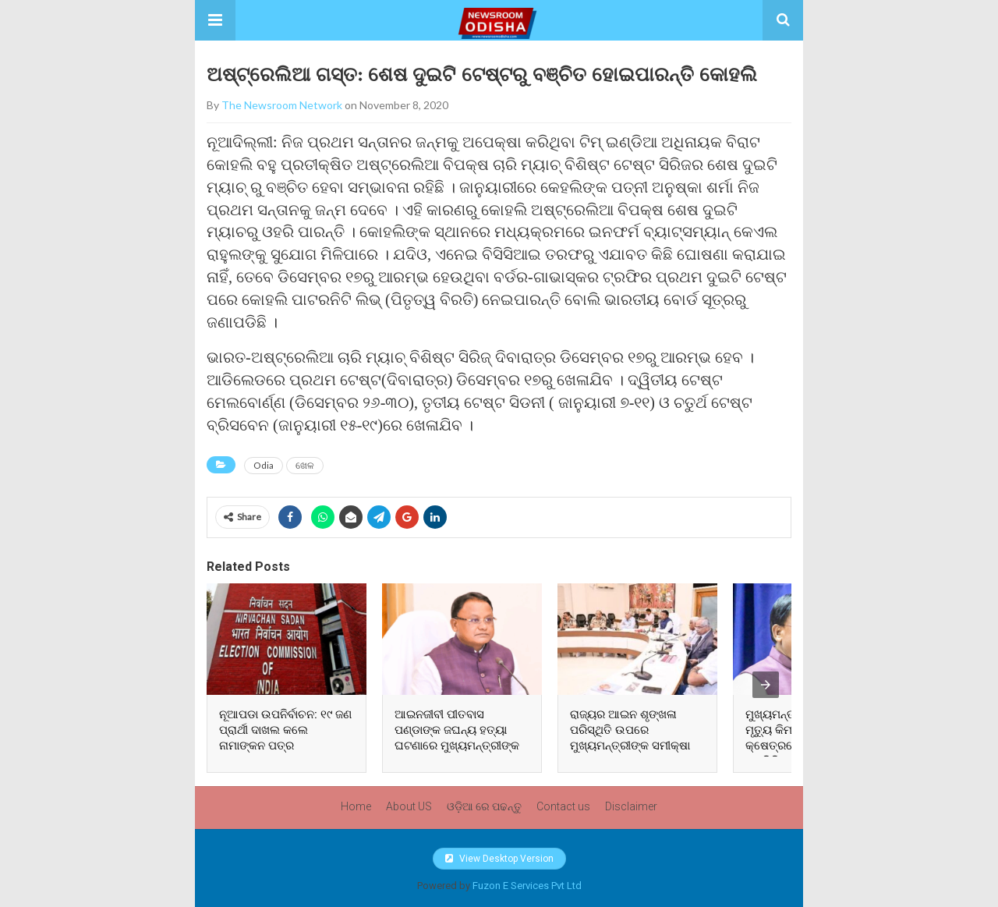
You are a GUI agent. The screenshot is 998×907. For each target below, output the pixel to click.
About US (409, 806)
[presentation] (765, 684)
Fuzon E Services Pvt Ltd (527, 885)
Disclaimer (631, 806)
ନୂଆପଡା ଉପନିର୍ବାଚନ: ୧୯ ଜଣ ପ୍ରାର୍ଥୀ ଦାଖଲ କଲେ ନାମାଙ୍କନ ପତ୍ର (285, 730)
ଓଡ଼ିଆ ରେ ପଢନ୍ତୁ (484, 806)
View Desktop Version (499, 858)
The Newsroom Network (281, 105)
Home (356, 806)
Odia (263, 465)
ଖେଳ (305, 465)
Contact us (563, 806)
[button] (215, 20)
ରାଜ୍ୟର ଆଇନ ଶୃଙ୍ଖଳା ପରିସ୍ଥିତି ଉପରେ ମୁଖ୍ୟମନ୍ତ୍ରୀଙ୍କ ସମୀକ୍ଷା (630, 730)
